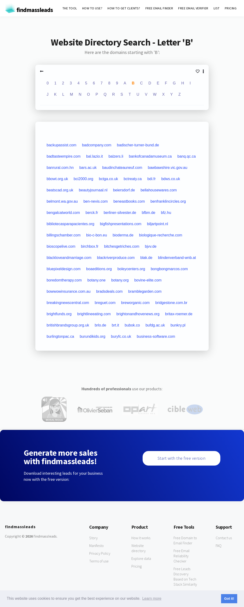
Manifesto (96, 545)
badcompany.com (96, 145)
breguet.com (105, 303)
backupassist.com (61, 145)
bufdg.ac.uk (155, 325)
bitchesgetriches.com (121, 246)
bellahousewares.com (158, 190)
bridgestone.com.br (171, 303)
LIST (217, 8)
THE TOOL (70, 8)
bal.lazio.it (94, 156)
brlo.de (100, 325)
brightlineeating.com (94, 314)
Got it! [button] (229, 598)
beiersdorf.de (124, 190)
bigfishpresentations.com (120, 224)
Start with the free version (182, 458)
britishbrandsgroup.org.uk (68, 325)
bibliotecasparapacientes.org (70, 224)
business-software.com (156, 336)
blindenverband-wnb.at (177, 258)
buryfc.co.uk (121, 336)
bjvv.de (151, 246)
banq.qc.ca (186, 156)
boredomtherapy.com (64, 280)
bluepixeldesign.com (64, 269)
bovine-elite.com (148, 280)
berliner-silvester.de (120, 213)
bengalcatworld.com (63, 213)
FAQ (219, 545)
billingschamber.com (64, 235)
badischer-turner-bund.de (138, 145)
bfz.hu (166, 213)
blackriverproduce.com (116, 258)
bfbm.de (148, 213)
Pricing (136, 566)
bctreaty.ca (133, 179)
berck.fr (91, 213)
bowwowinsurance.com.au (69, 291)
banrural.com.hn (60, 168)
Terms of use (99, 561)
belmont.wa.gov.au (62, 201)
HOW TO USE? (92, 8)
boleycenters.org (131, 269)
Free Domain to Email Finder (185, 540)
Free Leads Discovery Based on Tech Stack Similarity (185, 576)
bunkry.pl (177, 325)
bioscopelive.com (61, 246)
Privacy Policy (99, 553)
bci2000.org (83, 179)
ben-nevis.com (95, 201)
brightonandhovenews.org (137, 314)
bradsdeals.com (109, 291)
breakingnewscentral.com (68, 303)
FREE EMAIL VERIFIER (193, 8)
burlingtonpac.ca (60, 336)
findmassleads (29, 10)
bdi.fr (151, 179)
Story (93, 537)
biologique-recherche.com (160, 235)
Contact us (224, 537)
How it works (140, 537)
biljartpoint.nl (157, 224)
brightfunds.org (59, 314)
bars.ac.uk (88, 168)
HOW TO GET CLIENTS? (123, 8)
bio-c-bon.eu (96, 235)
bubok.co (132, 325)
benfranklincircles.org (168, 201)
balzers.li (115, 156)
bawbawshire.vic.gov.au (167, 168)
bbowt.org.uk (57, 179)
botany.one (96, 280)
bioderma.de (123, 235)
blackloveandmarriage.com (69, 258)
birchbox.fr (90, 246)
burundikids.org (92, 336)
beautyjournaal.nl (93, 190)
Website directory (138, 548)
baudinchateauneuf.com (122, 168)
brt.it (115, 325)
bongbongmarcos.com (169, 269)
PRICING (231, 8)
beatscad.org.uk (60, 190)
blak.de (146, 258)
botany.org (120, 280)
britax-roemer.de (178, 314)
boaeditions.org (99, 269)
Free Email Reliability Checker (182, 555)
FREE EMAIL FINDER (159, 8)
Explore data (141, 558)
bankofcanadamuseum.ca (150, 156)
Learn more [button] (151, 598)
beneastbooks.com (129, 201)
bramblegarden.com (145, 291)
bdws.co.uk (170, 179)
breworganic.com (135, 303)
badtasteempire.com (64, 156)
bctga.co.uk (108, 179)
